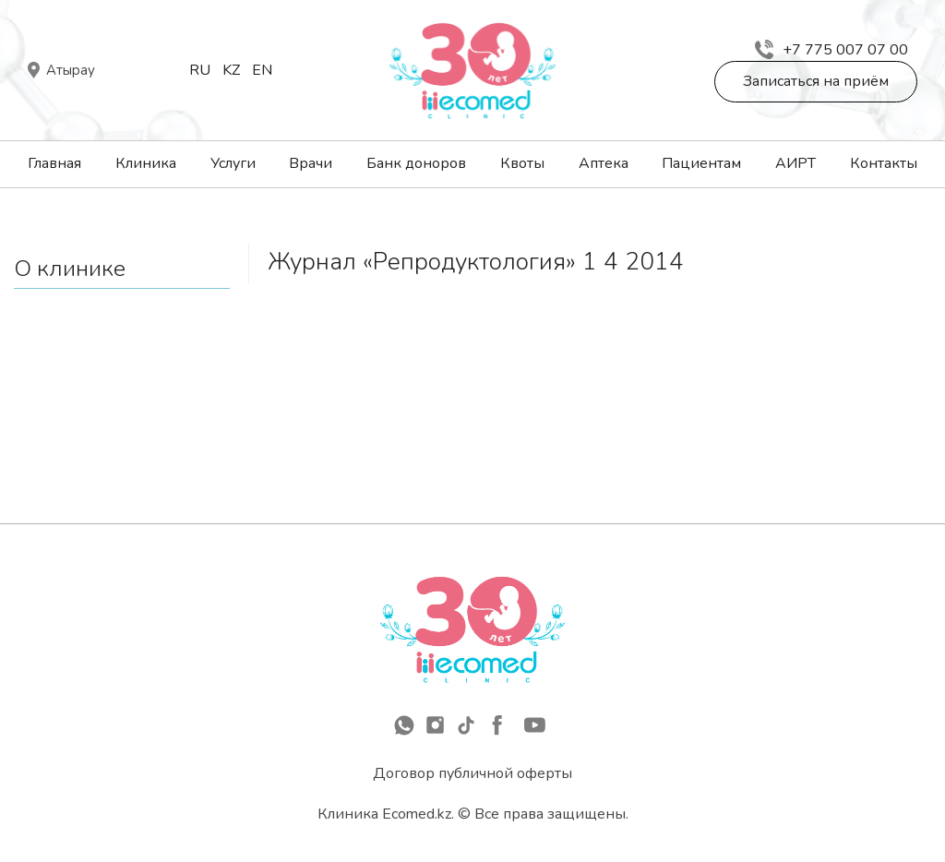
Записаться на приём (816, 81)
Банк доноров (416, 163)
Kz (231, 70)
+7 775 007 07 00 (831, 50)
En (262, 70)
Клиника (145, 163)
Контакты (883, 163)
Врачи (310, 163)
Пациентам (701, 163)
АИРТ (795, 163)
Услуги (233, 163)
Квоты (522, 163)
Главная (54, 163)
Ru (199, 70)
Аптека (603, 163)
